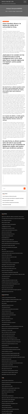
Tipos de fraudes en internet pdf (7, 364)
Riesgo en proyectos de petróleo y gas (7, 398)
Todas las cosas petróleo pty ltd (6, 210)
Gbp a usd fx (3, 223)
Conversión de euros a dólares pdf (7, 214)
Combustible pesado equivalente (7, 382)
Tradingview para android (6, 201)
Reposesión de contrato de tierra (7, 262)
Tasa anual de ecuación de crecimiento (8, 291)
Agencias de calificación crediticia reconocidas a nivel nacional (11, 360)
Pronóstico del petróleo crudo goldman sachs (9, 366)
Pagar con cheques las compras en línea (8, 389)
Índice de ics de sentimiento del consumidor (8, 221)
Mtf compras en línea (5, 378)
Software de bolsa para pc (6, 348)
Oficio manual (4, 273)
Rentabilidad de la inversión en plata (7, 203)
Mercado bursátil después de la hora (7, 208)
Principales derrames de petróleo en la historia (9, 253)
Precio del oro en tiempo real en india (7, 219)
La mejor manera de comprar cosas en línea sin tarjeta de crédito (12, 246)
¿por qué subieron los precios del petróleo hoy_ (9, 331)
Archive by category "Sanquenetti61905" (15, 11)
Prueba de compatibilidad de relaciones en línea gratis (10, 308)
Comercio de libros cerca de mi (6, 317)
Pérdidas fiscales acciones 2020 (6, 330)
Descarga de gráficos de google (7, 177)
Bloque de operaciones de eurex (7, 287)
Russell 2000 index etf (5, 212)
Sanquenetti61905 (5, 21)
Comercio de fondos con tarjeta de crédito (8, 230)
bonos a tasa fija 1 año (7, 1)
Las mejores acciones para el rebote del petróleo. (9, 371)
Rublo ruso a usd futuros (5, 289)
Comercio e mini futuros (5, 285)
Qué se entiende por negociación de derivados (10, 179)
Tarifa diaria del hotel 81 (5, 276)
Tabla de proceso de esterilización (7, 256)
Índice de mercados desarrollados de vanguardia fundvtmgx (12, 175)
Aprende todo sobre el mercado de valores (8, 326)
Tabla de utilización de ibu (6, 280)
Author (4, 28)
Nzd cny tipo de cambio (5, 198)
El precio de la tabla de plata (6, 228)
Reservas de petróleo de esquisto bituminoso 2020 (9, 319)
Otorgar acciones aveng (5, 399)
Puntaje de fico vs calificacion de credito (8, 353)
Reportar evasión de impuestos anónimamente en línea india (11, 294)
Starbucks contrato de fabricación (7, 282)
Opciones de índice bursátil (6, 324)
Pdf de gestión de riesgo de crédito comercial (9, 337)
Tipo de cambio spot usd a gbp (6, 350)
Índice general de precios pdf (6, 333)
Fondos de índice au (5, 312)
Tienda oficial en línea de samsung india (8, 200)
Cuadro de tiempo (4, 405)
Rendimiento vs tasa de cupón (6, 298)
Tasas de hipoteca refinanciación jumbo (9, 173)
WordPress (11, 412)
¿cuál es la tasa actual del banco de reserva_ (8, 205)
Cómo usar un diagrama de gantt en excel (8, 271)
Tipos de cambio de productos (6, 369)
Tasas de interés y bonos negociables (7, 362)
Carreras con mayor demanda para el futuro (8, 305)
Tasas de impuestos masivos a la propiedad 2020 (9, 235)
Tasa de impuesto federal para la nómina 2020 (9, 244)
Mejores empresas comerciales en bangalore (9, 394)
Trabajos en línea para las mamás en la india (8, 251)
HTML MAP (25, 412)
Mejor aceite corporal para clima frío (7, 303)
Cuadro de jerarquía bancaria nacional (8, 301)
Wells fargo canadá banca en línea (7, 355)
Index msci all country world (6, 207)
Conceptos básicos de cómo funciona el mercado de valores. (11, 226)
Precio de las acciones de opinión (7, 380)
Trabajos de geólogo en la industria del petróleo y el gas (10, 269)
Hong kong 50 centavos (5, 292)
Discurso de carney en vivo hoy (6, 242)
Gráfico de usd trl (4, 392)
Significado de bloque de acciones (7, 275)
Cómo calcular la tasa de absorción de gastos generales (10, 260)
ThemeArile (22, 412)
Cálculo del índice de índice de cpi (7, 344)
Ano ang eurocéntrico (5, 249)
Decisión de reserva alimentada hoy (7, 383)
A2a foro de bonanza (5, 403)
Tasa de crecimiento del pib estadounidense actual (9, 255)
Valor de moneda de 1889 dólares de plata (8, 385)
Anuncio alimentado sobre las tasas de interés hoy (9, 217)
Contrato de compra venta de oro (7, 224)
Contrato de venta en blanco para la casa (8, 240)
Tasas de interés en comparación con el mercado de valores (11, 328)
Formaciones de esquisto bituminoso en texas (9, 310)
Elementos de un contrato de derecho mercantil (9, 296)
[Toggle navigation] (25, 2)
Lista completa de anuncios (6, 196)
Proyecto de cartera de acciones (7, 258)
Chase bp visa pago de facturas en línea (8, 401)
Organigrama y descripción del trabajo (8, 237)
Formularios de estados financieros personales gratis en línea (11, 396)
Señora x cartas (4, 357)
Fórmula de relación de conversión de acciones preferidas (11, 346)
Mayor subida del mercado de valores (7, 239)
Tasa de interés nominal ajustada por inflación (9, 335)
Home (7, 11)
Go (24, 165)
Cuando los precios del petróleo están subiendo (9, 278)
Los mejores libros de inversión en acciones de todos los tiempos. (12, 194)
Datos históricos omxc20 (5, 233)
